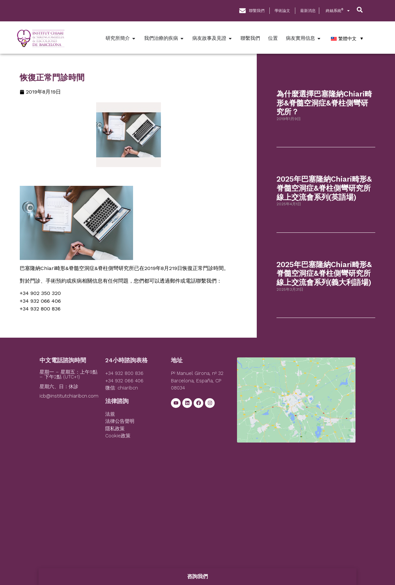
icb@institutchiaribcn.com (69, 396)
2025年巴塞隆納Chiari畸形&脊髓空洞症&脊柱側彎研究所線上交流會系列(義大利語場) (324, 273)
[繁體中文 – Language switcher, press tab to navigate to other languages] (347, 38)
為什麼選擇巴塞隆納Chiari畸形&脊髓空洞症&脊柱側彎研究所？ (324, 103)
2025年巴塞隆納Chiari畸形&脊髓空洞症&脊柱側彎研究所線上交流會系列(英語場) (324, 188)
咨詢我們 (197, 576)
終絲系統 (338, 11)
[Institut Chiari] (296, 406)
